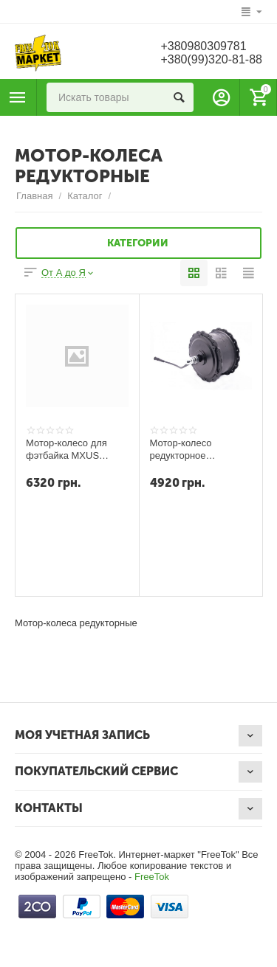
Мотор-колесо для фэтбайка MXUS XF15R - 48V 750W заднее (67, 449)
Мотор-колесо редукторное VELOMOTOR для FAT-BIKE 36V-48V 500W (190, 449)
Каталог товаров (17, 97)
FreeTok (151, 876)
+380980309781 (203, 46)
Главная (34, 195)
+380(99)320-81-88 (211, 59)
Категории (137, 243)
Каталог (84, 195)
